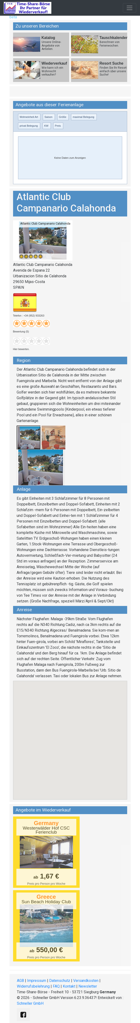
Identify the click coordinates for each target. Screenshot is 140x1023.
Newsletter (87, 986)
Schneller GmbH (30, 1003)
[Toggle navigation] (129, 8)
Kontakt (69, 986)
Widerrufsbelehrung (33, 986)
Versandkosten (85, 980)
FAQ (56, 986)
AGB (20, 980)
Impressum (36, 980)
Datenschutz (59, 980)
